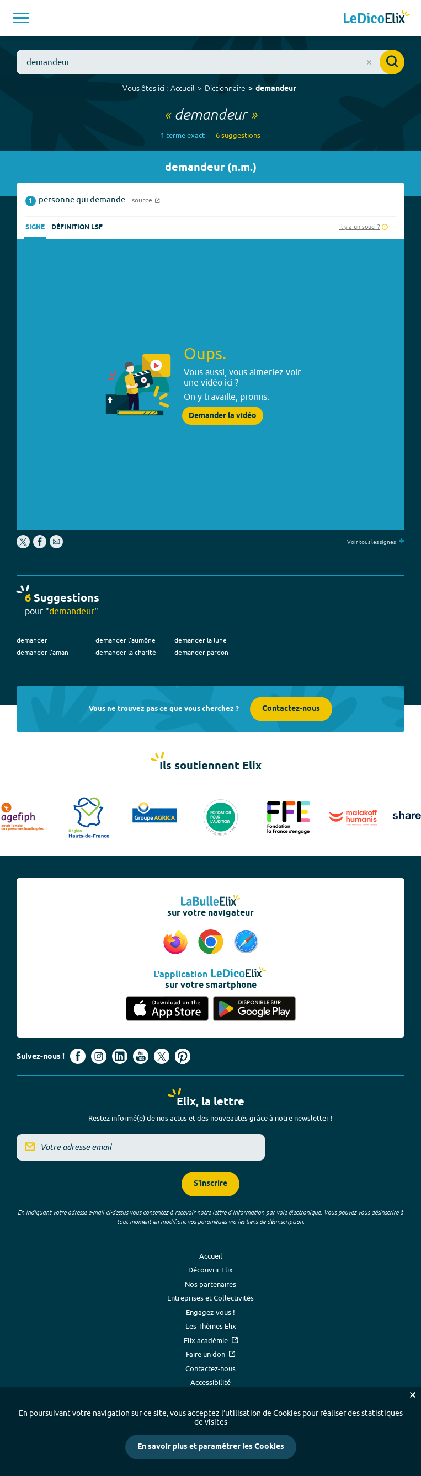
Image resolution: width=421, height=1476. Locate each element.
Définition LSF (77, 227)
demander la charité (125, 652)
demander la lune (200, 640)
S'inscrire (210, 1184)
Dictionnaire (225, 88)
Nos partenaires (210, 1284)
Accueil (182, 88)
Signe (35, 227)
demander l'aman (42, 652)
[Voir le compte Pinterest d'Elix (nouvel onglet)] (182, 1056)
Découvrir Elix (210, 1269)
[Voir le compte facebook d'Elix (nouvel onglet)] (78, 1056)
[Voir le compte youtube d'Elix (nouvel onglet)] (140, 1056)
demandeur (275, 89)
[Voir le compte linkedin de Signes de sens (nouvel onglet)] (119, 1056)
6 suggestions (238, 135)
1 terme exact (183, 135)
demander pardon (201, 652)
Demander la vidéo (223, 415)
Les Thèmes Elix (210, 1326)
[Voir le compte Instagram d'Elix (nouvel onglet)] (98, 1056)
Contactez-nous (291, 709)
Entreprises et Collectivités (210, 1297)
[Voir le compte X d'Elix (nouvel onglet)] (161, 1056)
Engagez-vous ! (210, 1312)
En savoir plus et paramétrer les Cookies (210, 1447)
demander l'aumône (125, 640)
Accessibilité (210, 1382)
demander (32, 640)
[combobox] (210, 62)
